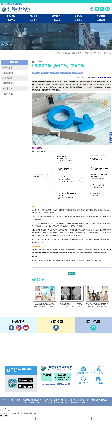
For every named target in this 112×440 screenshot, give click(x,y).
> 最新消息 (7, 67)
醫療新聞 (75, 53)
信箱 (93, 328)
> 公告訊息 (7, 78)
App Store (25, 386)
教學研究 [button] (78, 20)
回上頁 (71, 273)
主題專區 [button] (101, 20)
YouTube (26, 328)
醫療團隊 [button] (56, 16)
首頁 (58, 53)
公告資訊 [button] (56, 20)
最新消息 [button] (11, 20)
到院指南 (56, 328)
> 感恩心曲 (7, 88)
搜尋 (91, 9)
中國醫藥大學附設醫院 (56, 368)
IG (19, 328)
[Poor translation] (5, 415)
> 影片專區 (7, 94)
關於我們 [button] (101, 16)
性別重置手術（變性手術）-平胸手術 (96, 53)
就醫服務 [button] (33, 16)
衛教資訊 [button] (33, 20)
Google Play (25, 380)
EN (107, 9)
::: (2, 1)
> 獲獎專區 (7, 83)
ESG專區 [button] (11, 16)
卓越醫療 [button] (78, 16)
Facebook (11, 328)
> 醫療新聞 (7, 73)
